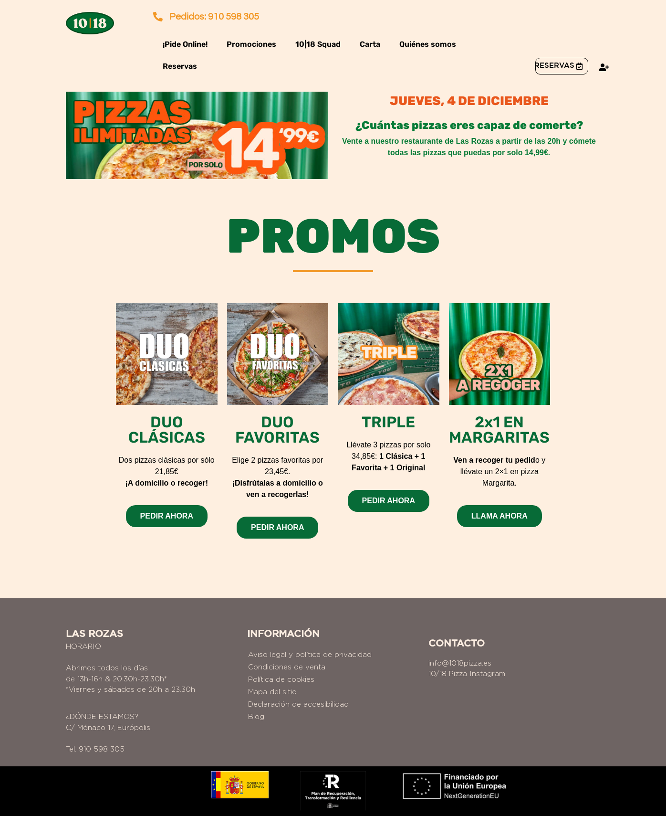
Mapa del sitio (272, 691)
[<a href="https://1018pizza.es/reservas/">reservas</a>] (579, 66)
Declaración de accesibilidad (298, 704)
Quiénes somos (427, 44)
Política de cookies (281, 679)
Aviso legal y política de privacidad (310, 654)
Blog (256, 716)
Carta (370, 44)
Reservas (180, 66)
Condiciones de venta (286, 666)
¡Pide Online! (185, 44)
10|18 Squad (318, 44)
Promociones (251, 44)
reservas (554, 66)
